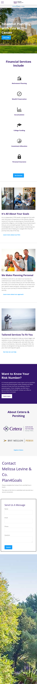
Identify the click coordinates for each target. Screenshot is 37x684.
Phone (6, 526)
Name (6, 509)
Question (7, 535)
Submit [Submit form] (8, 547)
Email (6, 518)
